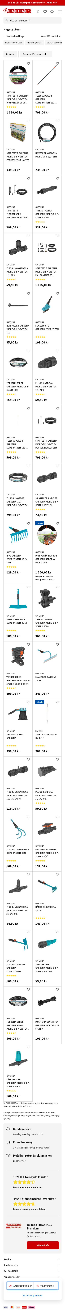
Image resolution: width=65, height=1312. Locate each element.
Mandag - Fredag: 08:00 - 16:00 (28, 1134)
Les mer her (19, 1160)
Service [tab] (7, 1259)
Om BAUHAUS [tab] (10, 1271)
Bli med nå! (43, 1245)
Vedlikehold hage (15, 36)
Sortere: (36, 54)
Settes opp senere (32, 1295)
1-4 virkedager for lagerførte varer (31, 1147)
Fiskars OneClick (13, 42)
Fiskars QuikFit (34, 42)
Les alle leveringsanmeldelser (29, 1209)
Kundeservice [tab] (10, 1265)
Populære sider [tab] (11, 1276)
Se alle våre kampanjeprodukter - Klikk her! (32, 2)
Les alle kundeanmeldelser (27, 1187)
